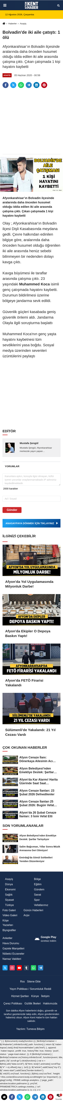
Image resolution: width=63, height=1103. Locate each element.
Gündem (39, 889)
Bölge (37, 879)
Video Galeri (10, 915)
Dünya (9, 884)
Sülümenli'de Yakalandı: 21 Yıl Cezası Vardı (30, 732)
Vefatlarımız (41, 905)
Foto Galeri (9, 910)
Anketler (7, 938)
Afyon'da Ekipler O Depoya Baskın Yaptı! (27, 633)
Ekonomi (10, 889)
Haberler (12, 23)
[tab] (12, 466)
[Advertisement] (31, 121)
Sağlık (8, 894)
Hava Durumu (11, 943)
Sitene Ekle (34, 981)
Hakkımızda (50, 1003)
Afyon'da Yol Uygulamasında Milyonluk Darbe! (29, 584)
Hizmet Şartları (20, 996)
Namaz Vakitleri (12, 958)
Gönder (12, 510)
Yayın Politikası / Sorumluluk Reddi (30, 988)
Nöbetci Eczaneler (13, 953)
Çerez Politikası (13, 1003)
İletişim (45, 996)
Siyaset (9, 899)
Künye (35, 996)
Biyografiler (9, 930)
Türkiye (9, 905)
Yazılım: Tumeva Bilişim (30, 1029)
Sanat (37, 894)
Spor (37, 899)
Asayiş (23, 23)
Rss (22, 981)
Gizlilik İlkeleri (33, 1003)
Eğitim (37, 884)
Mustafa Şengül (29, 443)
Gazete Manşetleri (13, 948)
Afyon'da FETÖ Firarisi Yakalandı (24, 682)
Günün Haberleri (33, 910)
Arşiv (27, 915)
